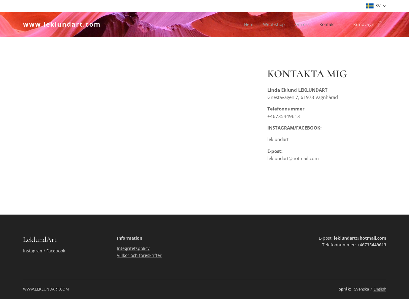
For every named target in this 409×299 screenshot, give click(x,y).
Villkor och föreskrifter (139, 255)
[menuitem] (247, 24)
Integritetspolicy (133, 248)
